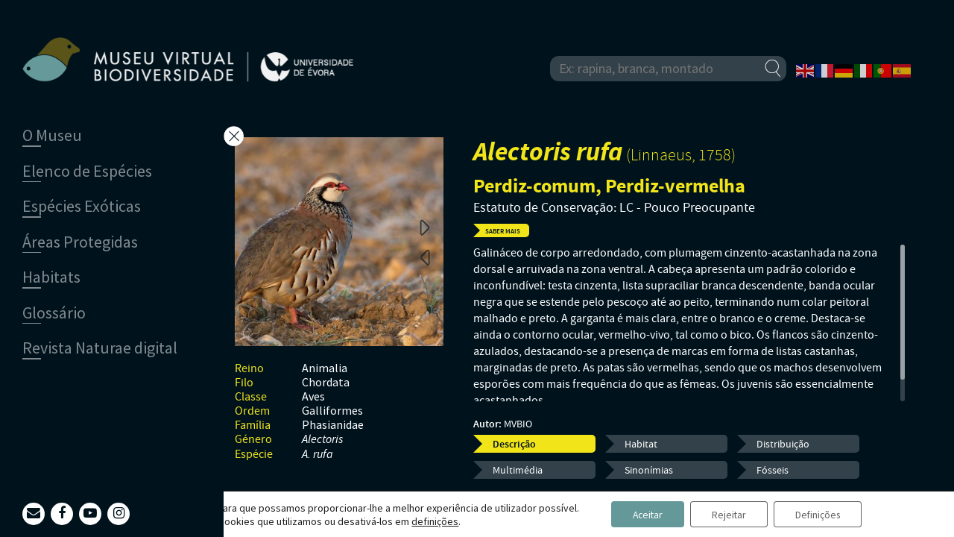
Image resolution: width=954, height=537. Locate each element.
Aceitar (644, 514)
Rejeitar (728, 514)
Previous (424, 256)
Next (424, 226)
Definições (820, 514)
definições (430, 520)
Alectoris (322, 440)
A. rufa (317, 454)
